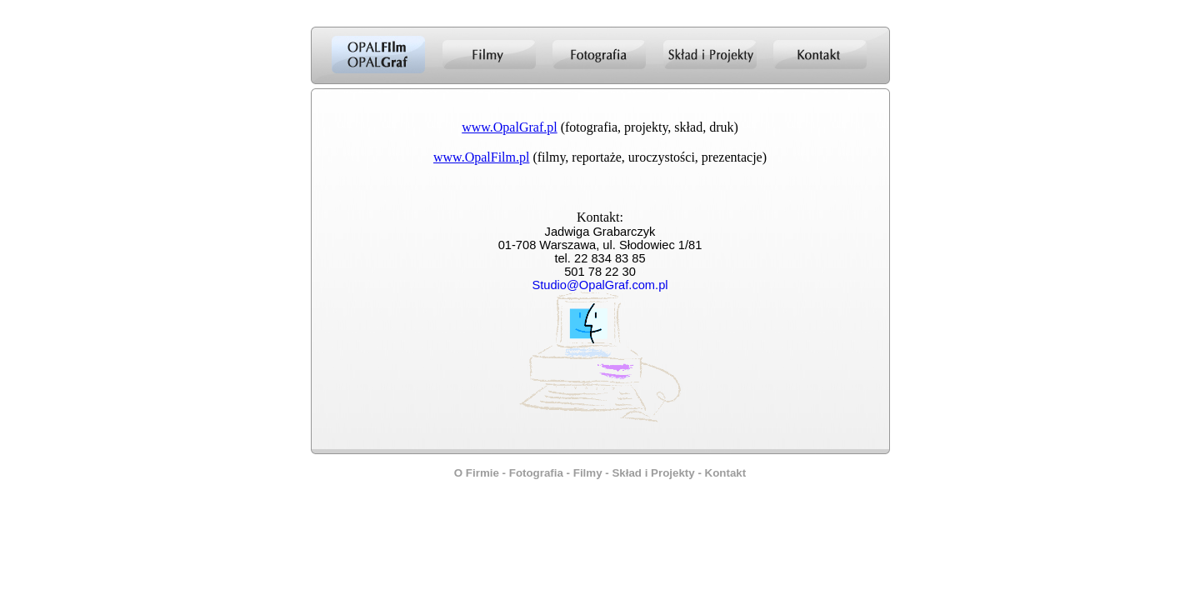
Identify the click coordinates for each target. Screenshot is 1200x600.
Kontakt (726, 473)
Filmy (587, 473)
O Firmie (476, 473)
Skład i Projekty (653, 473)
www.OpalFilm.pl (481, 157)
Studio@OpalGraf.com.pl (600, 285)
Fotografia (536, 473)
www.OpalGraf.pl (509, 127)
